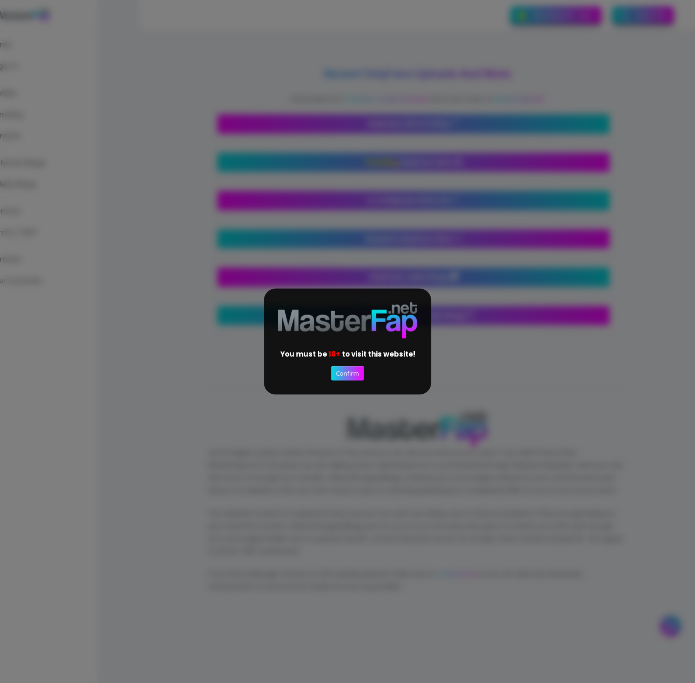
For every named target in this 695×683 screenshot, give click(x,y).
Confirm (347, 373)
